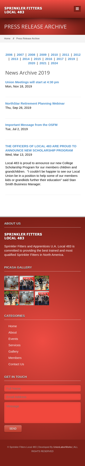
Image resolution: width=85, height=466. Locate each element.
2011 (65, 54)
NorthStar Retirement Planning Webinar (35, 103)
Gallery (13, 351)
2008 (31, 54)
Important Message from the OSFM (31, 125)
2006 (8, 54)
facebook (37, 462)
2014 (26, 59)
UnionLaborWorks (62, 447)
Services (14, 345)
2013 (14, 59)
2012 (77, 54)
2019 (71, 59)
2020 (31, 63)
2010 (54, 54)
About (12, 332)
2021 (43, 63)
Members (15, 358)
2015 (37, 59)
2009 (43, 54)
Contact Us (16, 364)
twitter (47, 462)
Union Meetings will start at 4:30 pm (32, 82)
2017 (60, 59)
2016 (48, 59)
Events (13, 339)
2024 (54, 63)
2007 (20, 54)
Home (7, 38)
